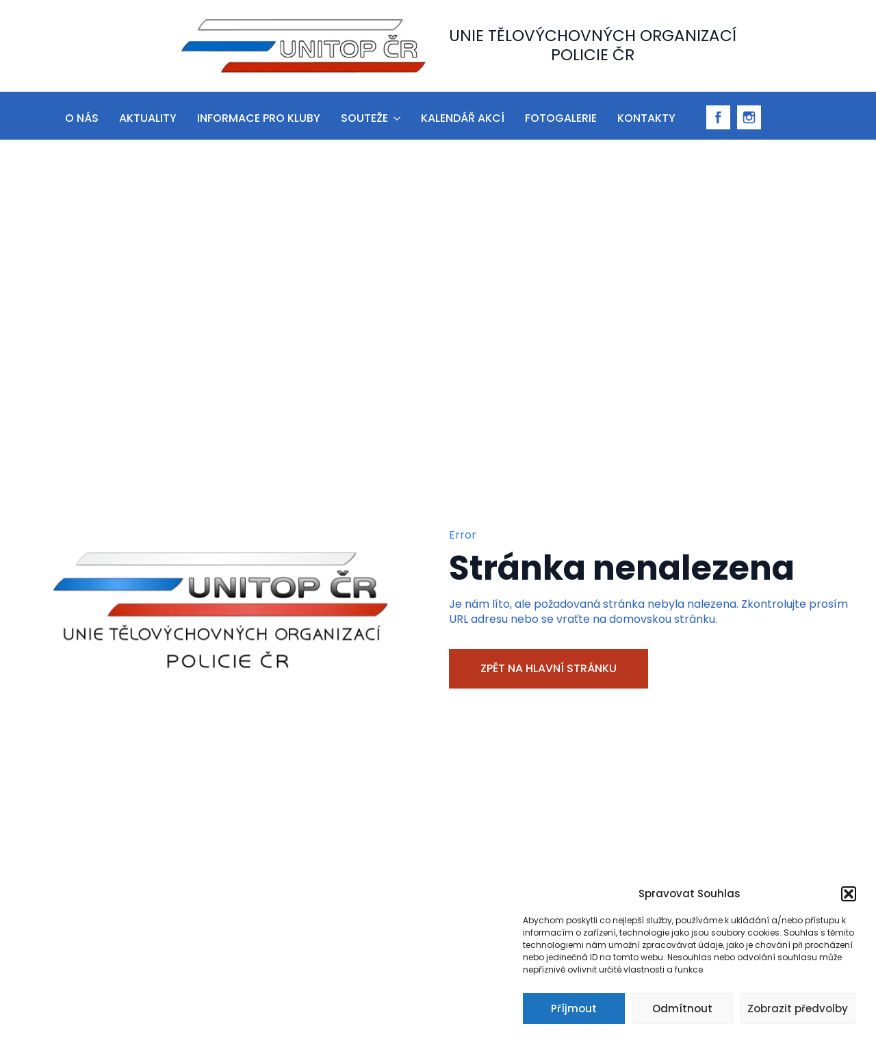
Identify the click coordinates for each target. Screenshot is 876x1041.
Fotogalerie (561, 118)
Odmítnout (682, 1008)
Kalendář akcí (462, 118)
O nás (82, 118)
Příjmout (574, 1008)
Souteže (364, 118)
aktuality (148, 118)
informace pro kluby (258, 118)
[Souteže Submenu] (396, 116)
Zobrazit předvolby (797, 1008)
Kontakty (646, 118)
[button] (848, 894)
